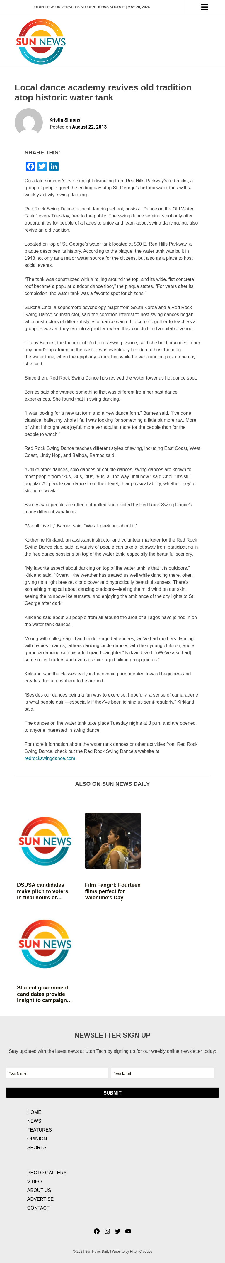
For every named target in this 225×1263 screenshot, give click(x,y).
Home (34, 1112)
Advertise (40, 1199)
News (34, 1121)
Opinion (37, 1138)
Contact (38, 1207)
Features (39, 1129)
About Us (39, 1190)
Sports (37, 1147)
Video (34, 1181)
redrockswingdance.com (50, 758)
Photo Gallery (47, 1172)
